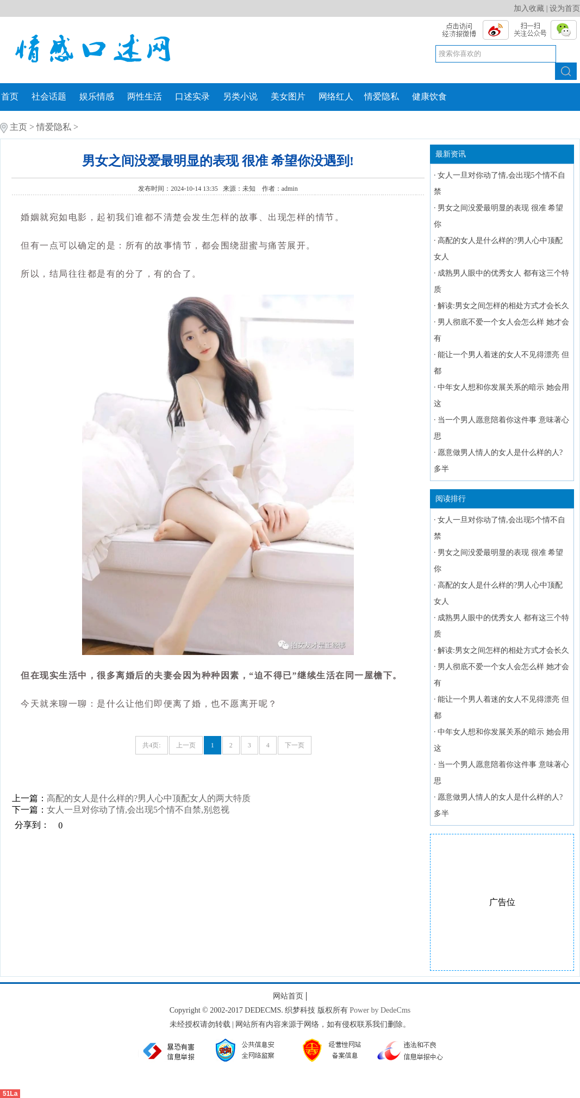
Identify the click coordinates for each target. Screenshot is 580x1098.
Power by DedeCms (380, 1010)
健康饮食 (429, 96)
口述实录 (192, 96)
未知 (249, 188)
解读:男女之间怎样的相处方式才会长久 (503, 306)
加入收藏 (529, 8)
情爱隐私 (381, 96)
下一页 (294, 745)
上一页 (186, 745)
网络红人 (336, 96)
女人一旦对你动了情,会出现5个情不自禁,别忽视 (138, 809)
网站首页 (288, 996)
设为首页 (565, 8)
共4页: (151, 745)
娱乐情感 (96, 96)
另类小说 (240, 96)
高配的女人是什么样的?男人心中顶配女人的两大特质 (149, 798)
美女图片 (288, 96)
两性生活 (144, 96)
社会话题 (49, 96)
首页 (9, 96)
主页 (18, 127)
